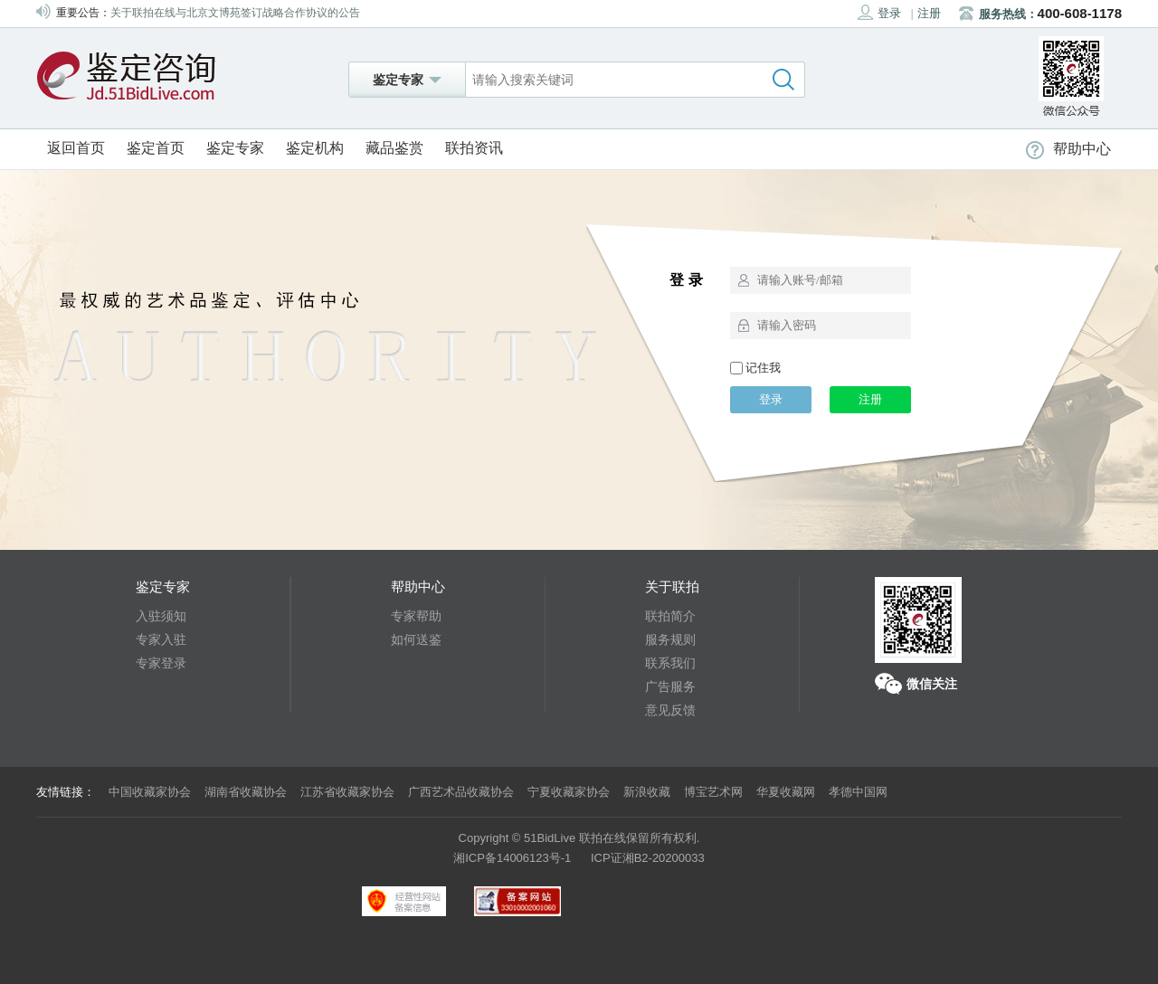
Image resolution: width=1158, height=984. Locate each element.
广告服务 (670, 686)
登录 (879, 12)
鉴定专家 (235, 148)
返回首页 (76, 148)
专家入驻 (161, 639)
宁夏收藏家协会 (568, 792)
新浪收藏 (646, 792)
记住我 (755, 367)
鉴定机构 (315, 148)
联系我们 (670, 663)
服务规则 (670, 639)
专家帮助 (416, 616)
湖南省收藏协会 (245, 792)
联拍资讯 (474, 148)
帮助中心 (1068, 148)
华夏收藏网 (785, 792)
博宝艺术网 (713, 792)
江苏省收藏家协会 (347, 792)
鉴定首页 (156, 148)
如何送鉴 (416, 639)
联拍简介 (670, 616)
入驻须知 (161, 616)
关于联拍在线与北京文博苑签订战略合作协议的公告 (235, 12)
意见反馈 (670, 710)
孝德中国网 (858, 792)
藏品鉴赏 (394, 148)
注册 (929, 13)
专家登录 (161, 663)
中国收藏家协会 (150, 792)
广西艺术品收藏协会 (461, 792)
